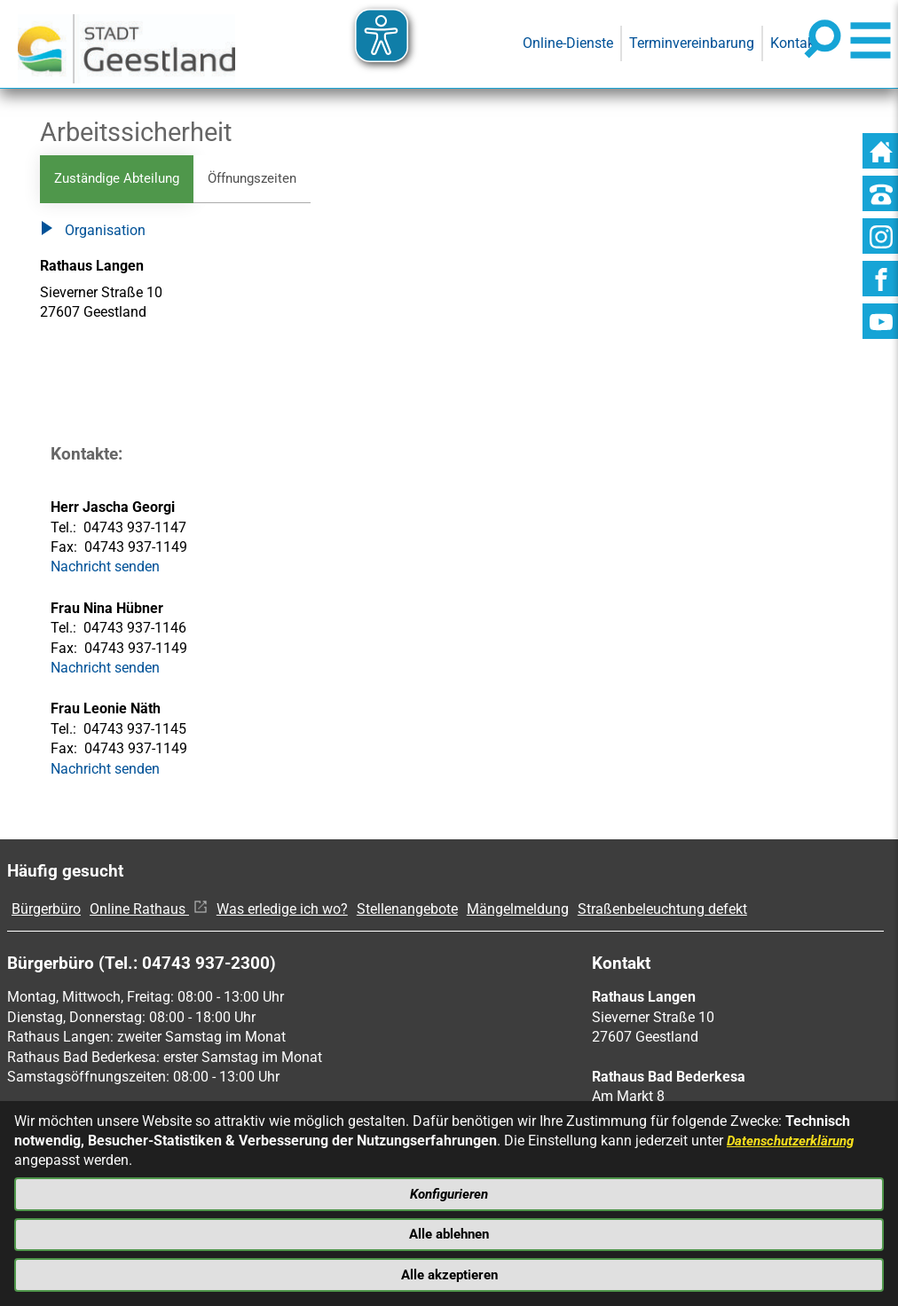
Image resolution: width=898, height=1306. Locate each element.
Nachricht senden (105, 568)
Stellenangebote (407, 909)
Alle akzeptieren (449, 1273)
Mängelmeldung (518, 909)
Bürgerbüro (46, 909)
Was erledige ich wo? (282, 909)
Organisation (93, 232)
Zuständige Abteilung (121, 178)
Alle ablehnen (449, 1231)
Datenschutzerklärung (795, 1136)
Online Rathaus (149, 909)
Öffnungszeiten (265, 178)
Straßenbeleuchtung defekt (662, 909)
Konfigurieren (449, 1190)
